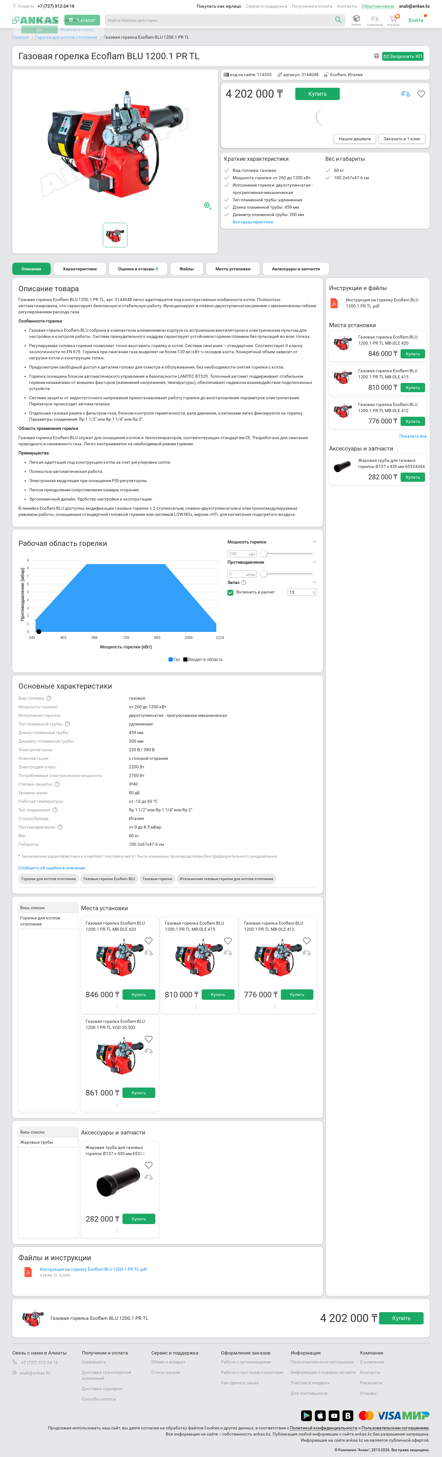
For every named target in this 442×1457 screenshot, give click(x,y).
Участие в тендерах (310, 1382)
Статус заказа (165, 1372)
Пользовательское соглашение (322, 1361)
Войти (418, 18)
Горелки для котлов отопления (48, 879)
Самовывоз (94, 1361)
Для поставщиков (309, 1393)
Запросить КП (406, 56)
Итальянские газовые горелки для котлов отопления (226, 879)
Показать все (413, 436)
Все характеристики (253, 221)
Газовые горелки (157, 879)
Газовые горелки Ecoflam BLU (109, 879)
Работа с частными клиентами (252, 1372)
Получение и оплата (312, 6)
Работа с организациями (246, 1361)
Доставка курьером (102, 1388)
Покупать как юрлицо (219, 6)
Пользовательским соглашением (395, 1427)
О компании (372, 1361)
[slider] (263, 553)
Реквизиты (371, 1382)
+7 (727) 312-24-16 (55, 6)
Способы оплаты (99, 1399)
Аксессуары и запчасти (296, 268)
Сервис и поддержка (266, 6)
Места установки (232, 268)
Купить (317, 94)
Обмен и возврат (168, 1361)
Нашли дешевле (355, 138)
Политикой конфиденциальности (323, 1427)
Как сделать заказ (239, 1382)
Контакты (347, 6)
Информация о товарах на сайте (323, 1372)
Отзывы (368, 1393)
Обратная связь (378, 6)
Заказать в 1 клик (402, 138)
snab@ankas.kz (414, 6)
